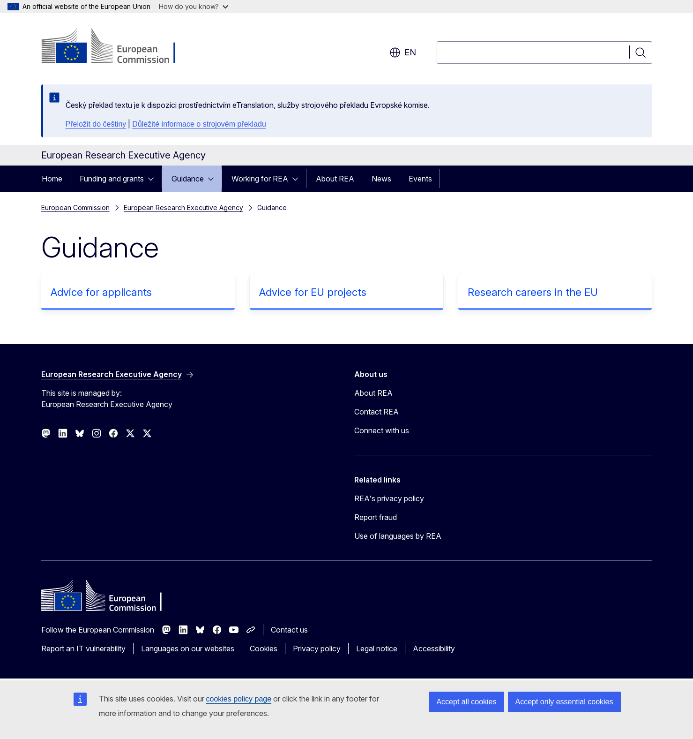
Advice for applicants (101, 292)
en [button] (402, 52)
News (381, 178)
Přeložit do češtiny (96, 124)
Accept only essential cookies (564, 702)
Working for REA (259, 178)
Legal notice (376, 648)
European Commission (75, 207)
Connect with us (381, 430)
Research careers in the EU (533, 292)
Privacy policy (317, 648)
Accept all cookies (466, 702)
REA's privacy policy (389, 498)
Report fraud (375, 517)
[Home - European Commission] (117, 47)
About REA (335, 178)
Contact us (289, 629)
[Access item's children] (154, 179)
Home (52, 178)
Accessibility (434, 648)
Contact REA (376, 411)
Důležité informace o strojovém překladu (199, 124)
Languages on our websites (187, 648)
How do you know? (193, 6)
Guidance (187, 178)
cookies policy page (239, 699)
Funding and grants (112, 178)
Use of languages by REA (397, 536)
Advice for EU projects (312, 292)
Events (420, 178)
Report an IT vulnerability (83, 648)
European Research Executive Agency (183, 207)
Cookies (263, 648)
